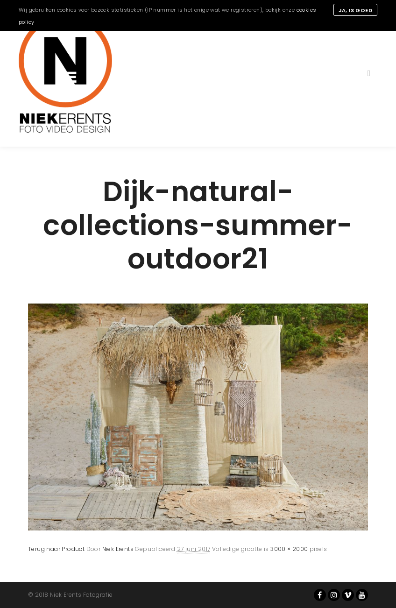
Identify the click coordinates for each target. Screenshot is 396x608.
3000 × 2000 (289, 549)
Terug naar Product (56, 549)
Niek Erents (118, 549)
